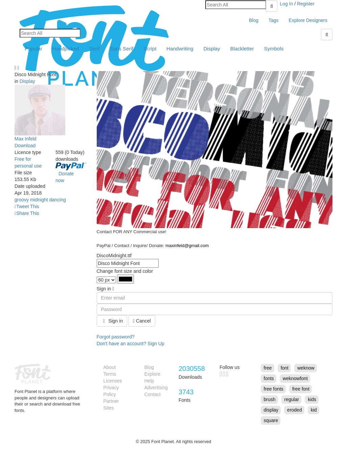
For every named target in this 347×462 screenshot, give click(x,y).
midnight (39, 199)
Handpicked (65, 48)
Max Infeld (26, 138)
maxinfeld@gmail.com (187, 245)
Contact (152, 394)
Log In (286, 3)
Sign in (112, 321)
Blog (253, 20)
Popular (33, 48)
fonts (269, 378)
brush (270, 399)
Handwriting (179, 48)
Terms (109, 374)
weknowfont (295, 378)
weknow (306, 368)
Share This (27, 213)
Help (149, 380)
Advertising (156, 387)
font (284, 368)
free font (300, 389)
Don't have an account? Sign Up (130, 343)
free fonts (273, 389)
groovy (22, 199)
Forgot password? (116, 336)
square (271, 420)
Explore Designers (308, 20)
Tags (274, 20)
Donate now (64, 177)
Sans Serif (121, 48)
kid (314, 410)
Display (212, 48)
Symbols (274, 48)
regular (291, 399)
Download (25, 145)
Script (149, 48)
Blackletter (242, 48)
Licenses (112, 380)
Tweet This (27, 206)
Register (306, 3)
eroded (294, 410)
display (271, 410)
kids (312, 399)
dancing (57, 199)
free (268, 368)
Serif (94, 48)
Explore (152, 374)
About (109, 367)
